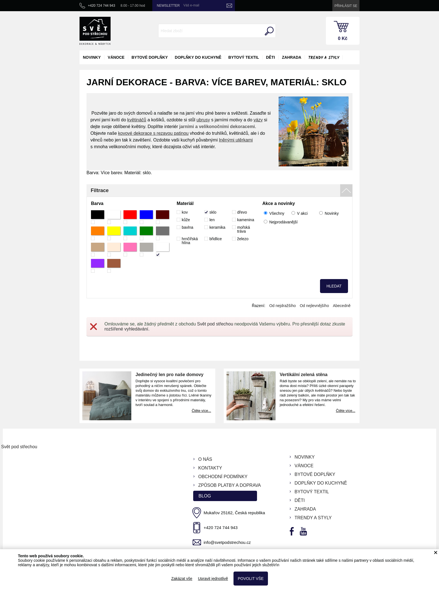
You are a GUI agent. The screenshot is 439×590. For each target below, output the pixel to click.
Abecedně (342, 305)
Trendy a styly (323, 58)
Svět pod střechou (215, 324)
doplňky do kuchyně (198, 57)
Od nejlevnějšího (314, 305)
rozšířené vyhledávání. (127, 329)
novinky (92, 57)
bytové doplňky (150, 57)
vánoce (116, 57)
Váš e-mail (191, 5)
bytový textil (243, 57)
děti (270, 57)
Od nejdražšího (282, 305)
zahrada (291, 57)
